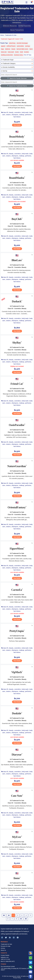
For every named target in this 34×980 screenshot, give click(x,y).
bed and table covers (22, 49)
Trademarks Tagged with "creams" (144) (12, 39)
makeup (21, 114)
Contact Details (5, 955)
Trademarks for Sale (10, 35)
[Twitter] (6, 937)
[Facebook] (2, 937)
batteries (7, 49)
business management (20, 55)
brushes (26, 52)
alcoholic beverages (22, 43)
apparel (3, 46)
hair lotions (16, 117)
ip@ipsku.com (5, 957)
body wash (11, 52)
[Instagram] (13, 937)
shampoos (15, 114)
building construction (7, 55)
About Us (3, 950)
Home (2, 35)
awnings (27, 46)
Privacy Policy (17, 977)
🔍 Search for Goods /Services (17, 78)
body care (4, 52)
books (17, 52)
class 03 (5, 112)
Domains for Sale (5, 946)
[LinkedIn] (10, 937)
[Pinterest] (17, 937)
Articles (3, 948)
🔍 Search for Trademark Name (17, 86)
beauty (13, 49)
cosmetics (17, 112)
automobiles (20, 46)
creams (8, 114)
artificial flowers (11, 46)
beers (31, 49)
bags (2, 49)
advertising (12, 43)
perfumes (28, 114)
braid (21, 52)
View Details (17, 125)
